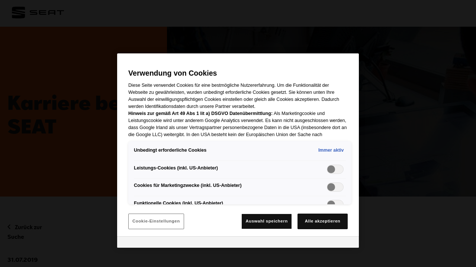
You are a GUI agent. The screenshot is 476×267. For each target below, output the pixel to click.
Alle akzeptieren (323, 221)
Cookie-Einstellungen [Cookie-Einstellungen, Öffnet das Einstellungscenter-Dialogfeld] (156, 221)
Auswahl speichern (266, 221)
